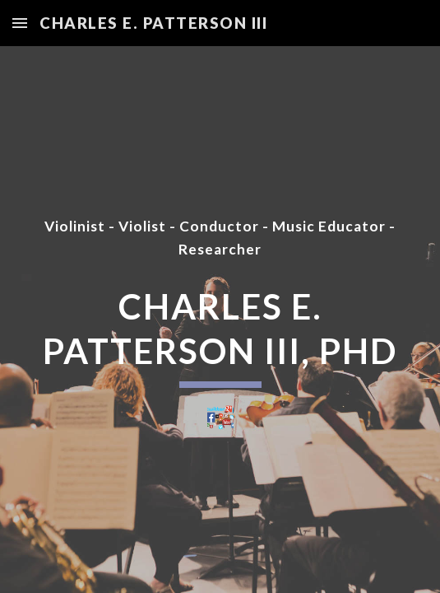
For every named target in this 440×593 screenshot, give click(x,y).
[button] (19, 22)
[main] (220, 238)
